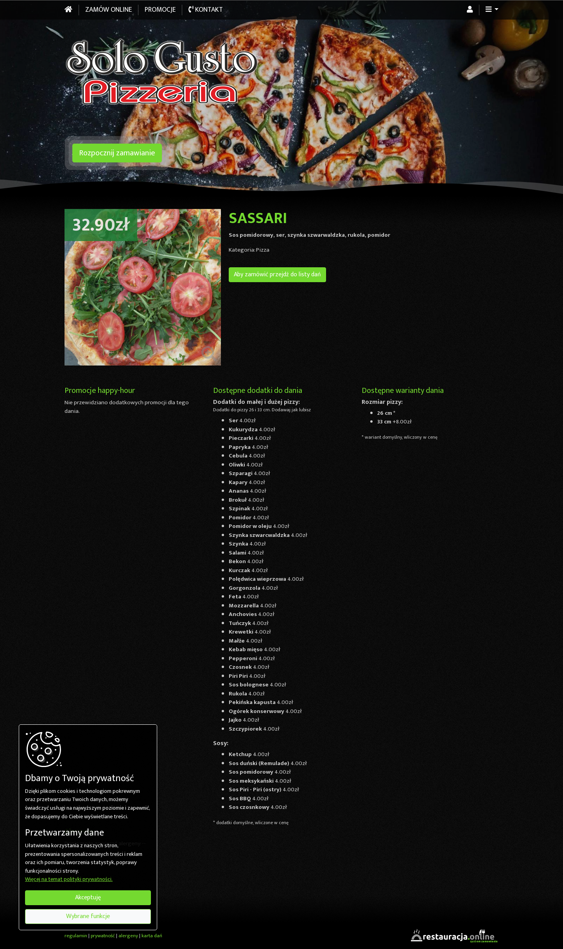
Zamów (108, 10)
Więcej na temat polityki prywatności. (69, 879)
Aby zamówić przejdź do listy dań (277, 274)
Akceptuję (88, 897)
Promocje (160, 10)
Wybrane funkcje (88, 916)
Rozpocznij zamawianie (117, 153)
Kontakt (205, 10)
